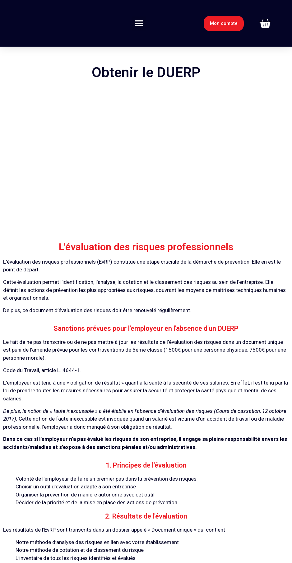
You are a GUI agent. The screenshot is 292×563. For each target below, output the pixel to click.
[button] (139, 23)
